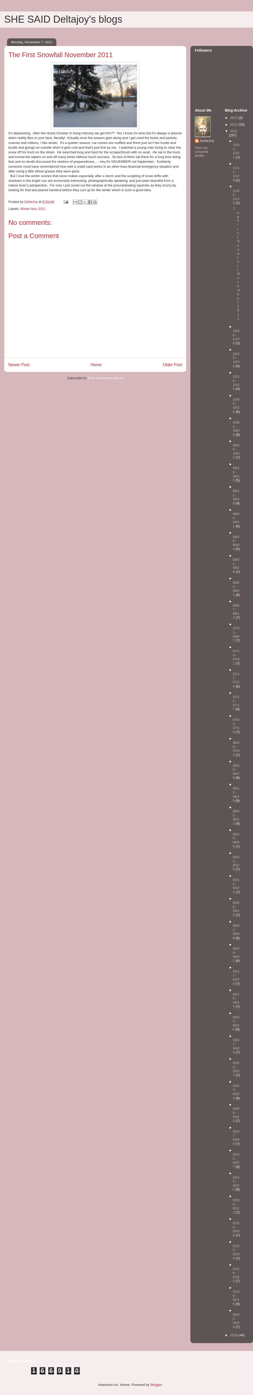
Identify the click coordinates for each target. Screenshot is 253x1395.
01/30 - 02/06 (236, 1229)
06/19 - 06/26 (236, 772)
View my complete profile (202, 152)
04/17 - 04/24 (236, 977)
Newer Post (18, 365)
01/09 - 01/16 (236, 1298)
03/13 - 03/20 (236, 1092)
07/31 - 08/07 (236, 634)
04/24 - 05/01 (236, 954)
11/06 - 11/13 (236, 197)
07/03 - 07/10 (236, 726)
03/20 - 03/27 (236, 1069)
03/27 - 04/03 (236, 1046)
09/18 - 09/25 (236, 474)
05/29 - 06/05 (236, 840)
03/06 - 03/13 (236, 1115)
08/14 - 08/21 (236, 589)
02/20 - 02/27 (236, 1160)
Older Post (172, 365)
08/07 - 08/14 (236, 611)
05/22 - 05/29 (236, 863)
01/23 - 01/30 (236, 1252)
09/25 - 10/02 (236, 451)
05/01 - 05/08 (236, 932)
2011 (234, 131)
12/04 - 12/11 (236, 151)
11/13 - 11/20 (236, 174)
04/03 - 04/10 (236, 1023)
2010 (234, 1335)
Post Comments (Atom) (105, 378)
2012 (234, 124)
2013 (234, 118)
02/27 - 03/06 (236, 1138)
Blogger (156, 1385)
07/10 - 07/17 (236, 703)
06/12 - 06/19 (236, 794)
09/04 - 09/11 (236, 520)
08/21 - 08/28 (236, 566)
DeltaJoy (207, 141)
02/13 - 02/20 (236, 1183)
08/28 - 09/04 (236, 543)
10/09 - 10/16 (236, 405)
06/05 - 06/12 (236, 817)
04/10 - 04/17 (236, 1000)
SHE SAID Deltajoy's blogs (63, 19)
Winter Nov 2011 (33, 209)
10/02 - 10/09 (236, 428)
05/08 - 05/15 (236, 909)
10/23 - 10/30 (236, 360)
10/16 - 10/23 (236, 383)
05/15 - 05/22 (236, 886)
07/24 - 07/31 (236, 657)
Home (96, 365)
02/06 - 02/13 (236, 1206)
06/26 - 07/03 (236, 749)
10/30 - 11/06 (236, 337)
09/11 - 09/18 (236, 497)
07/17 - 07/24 (236, 680)
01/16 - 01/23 (236, 1275)
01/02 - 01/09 (236, 1321)
